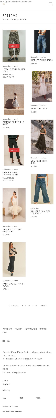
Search (43, 329)
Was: (5, 74)
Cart (5, 332)
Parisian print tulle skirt (13, 123)
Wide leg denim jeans (42, 60)
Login (5, 380)
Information (31, 329)
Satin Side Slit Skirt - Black (14, 285)
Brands (18, 329)
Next (44, 306)
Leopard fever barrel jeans (14, 70)
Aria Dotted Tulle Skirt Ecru (12, 230)
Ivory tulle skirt (40, 109)
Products (7, 329)
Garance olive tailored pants (10, 174)
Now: (5, 77)
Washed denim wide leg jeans (41, 212)
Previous (13, 306)
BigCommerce (16, 411)
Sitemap (6, 390)
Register (6, 384)
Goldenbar (13, 407)
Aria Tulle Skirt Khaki (39, 162)
